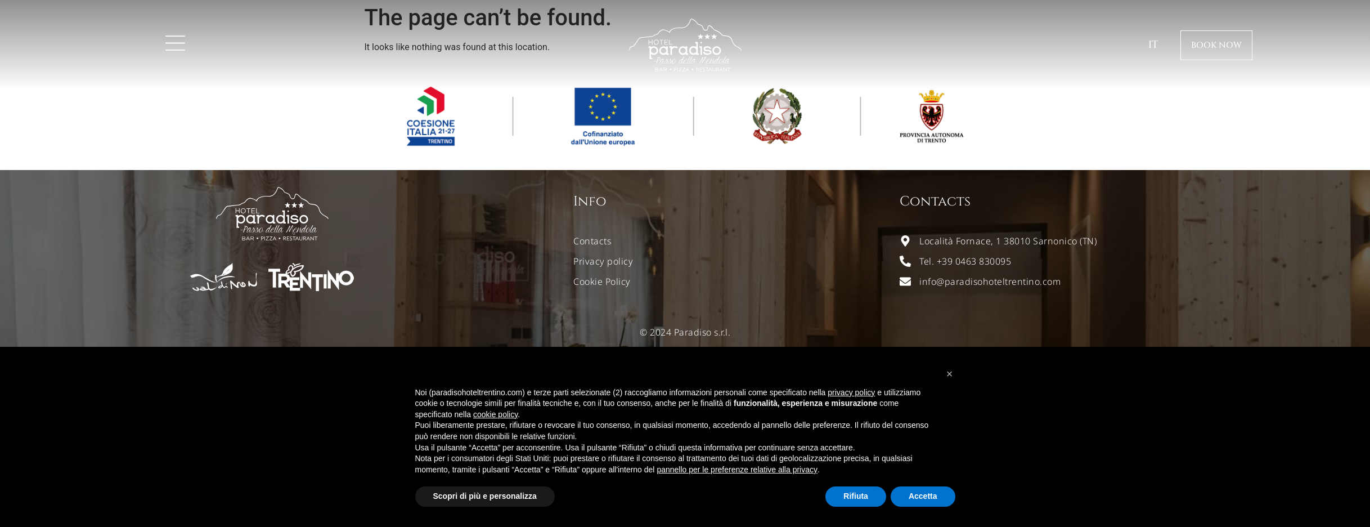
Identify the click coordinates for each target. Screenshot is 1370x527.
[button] (950, 374)
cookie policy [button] (495, 414)
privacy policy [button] (851, 392)
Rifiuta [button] (855, 496)
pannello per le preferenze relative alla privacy (737, 469)
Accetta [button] (923, 496)
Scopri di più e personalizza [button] (485, 496)
